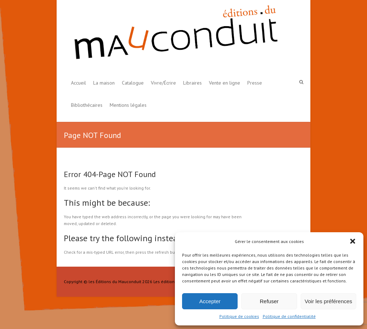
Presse (254, 83)
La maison (104, 83)
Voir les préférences (328, 301)
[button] (352, 241)
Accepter (209, 301)
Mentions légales (128, 105)
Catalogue (133, 83)
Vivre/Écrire (163, 83)
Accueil (78, 83)
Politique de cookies (239, 316)
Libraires (192, 83)
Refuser (269, 301)
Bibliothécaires (87, 105)
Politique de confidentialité (289, 316)
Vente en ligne (224, 83)
